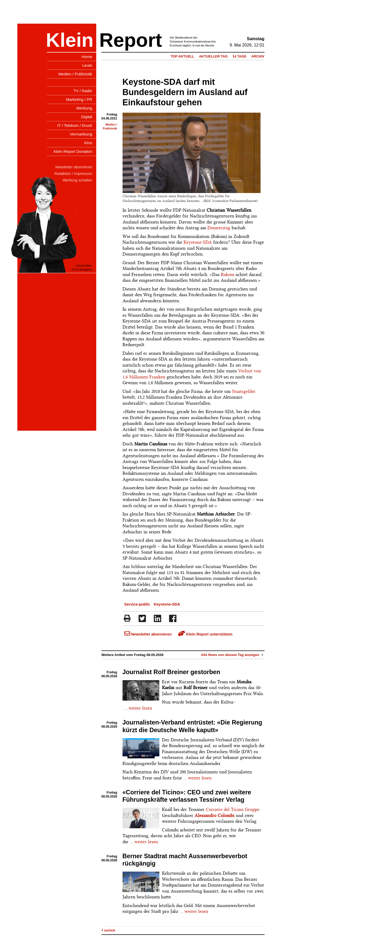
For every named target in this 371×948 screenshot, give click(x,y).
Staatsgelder (244, 391)
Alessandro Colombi (214, 815)
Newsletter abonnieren (148, 634)
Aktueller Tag (213, 56)
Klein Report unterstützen (205, 634)
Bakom (227, 274)
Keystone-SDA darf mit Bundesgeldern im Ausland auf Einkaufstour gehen (185, 92)
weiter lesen (140, 708)
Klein (70, 40)
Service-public (137, 604)
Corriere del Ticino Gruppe (232, 809)
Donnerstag (218, 227)
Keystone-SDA (198, 242)
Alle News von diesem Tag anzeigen (232, 655)
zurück (108, 930)
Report (130, 40)
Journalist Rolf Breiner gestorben (171, 672)
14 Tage (239, 56)
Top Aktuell (182, 56)
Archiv (258, 56)
